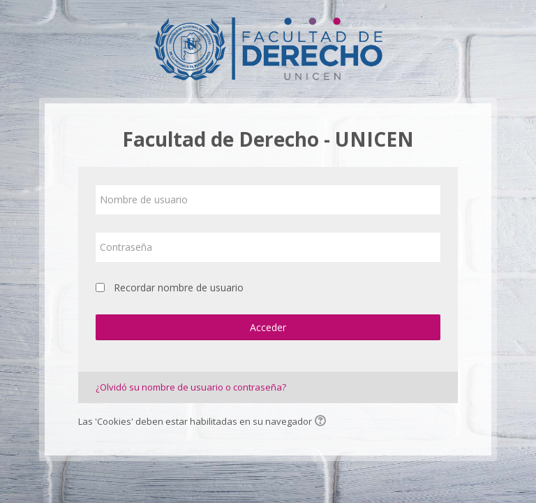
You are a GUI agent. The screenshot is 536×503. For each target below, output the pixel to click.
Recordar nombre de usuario (179, 287)
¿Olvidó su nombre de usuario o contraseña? (191, 387)
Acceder (268, 327)
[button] (322, 422)
